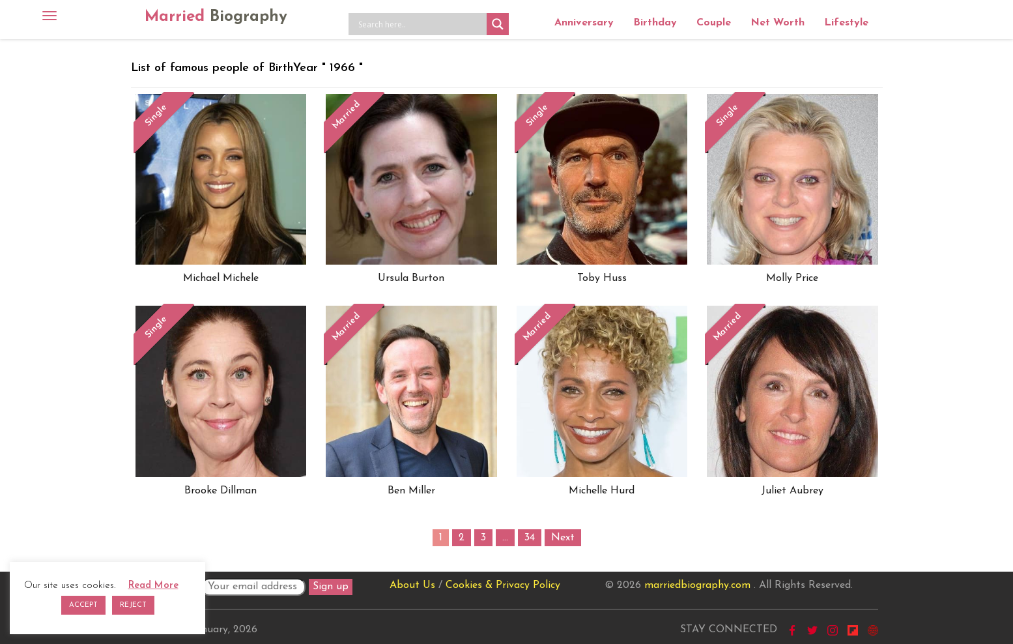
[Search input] (420, 24)
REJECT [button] (133, 605)
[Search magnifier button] (498, 24)
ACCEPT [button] (83, 605)
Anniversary (584, 23)
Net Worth (777, 23)
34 (529, 538)
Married (216, 17)
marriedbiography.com (697, 585)
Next (563, 538)
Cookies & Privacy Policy (503, 585)
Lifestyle (846, 23)
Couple (713, 23)
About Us (412, 585)
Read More (153, 586)
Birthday (655, 23)
